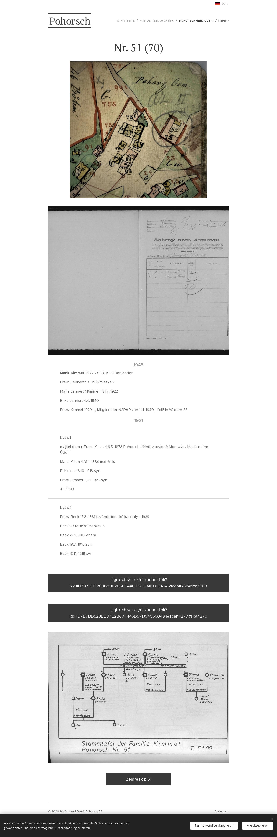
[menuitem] (112, 21)
